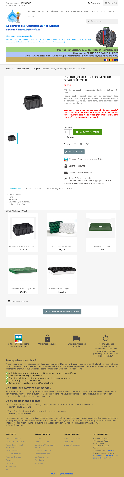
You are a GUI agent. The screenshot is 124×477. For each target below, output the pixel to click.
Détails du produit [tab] (33, 188)
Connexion (68, 442)
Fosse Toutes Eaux (13, 454)
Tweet (81, 144)
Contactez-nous (42, 457)
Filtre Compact (12, 450)
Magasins (39, 463)
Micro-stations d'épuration (40, 39)
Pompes (48, 42)
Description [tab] (15, 188)
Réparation (57, 11)
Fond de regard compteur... (100, 246)
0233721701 (25, 3)
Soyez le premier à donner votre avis (62, 311)
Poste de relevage (59, 42)
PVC (7, 469)
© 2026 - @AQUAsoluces (62, 474)
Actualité (96, 11)
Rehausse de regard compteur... (23, 246)
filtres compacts (59, 39)
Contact (109, 11)
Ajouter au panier (88, 132)
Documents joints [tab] (54, 188)
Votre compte (71, 434)
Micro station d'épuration (16, 442)
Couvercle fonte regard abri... (62, 288)
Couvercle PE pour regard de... (23, 288)
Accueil (9, 39)
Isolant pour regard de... (62, 246)
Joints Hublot (11, 463)
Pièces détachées (84, 39)
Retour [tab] (70, 188)
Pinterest (87, 144)
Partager (75, 144)
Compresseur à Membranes (16, 42)
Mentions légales (42, 442)
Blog (31, 16)
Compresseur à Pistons (35, 42)
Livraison (38, 438)
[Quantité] (67, 132)
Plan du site (39, 460)
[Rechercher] (102, 21)
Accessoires (71, 39)
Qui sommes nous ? (43, 450)
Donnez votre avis (74, 151)
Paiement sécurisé (42, 454)
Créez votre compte (72, 445)
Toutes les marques (77, 11)
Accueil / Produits (38, 11)
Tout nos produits (21, 39)
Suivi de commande (72, 438)
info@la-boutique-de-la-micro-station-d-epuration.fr (105, 456)
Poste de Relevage (13, 457)
